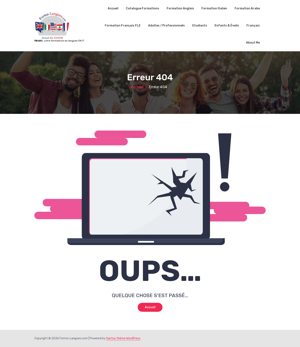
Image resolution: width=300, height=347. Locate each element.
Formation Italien (214, 8)
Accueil (113, 8)
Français (253, 25)
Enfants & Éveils (227, 25)
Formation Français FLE (123, 25)
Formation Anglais (180, 8)
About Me (253, 42)
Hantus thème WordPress (123, 338)
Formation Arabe (247, 8)
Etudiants (199, 25)
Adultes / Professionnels (166, 25)
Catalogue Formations (142, 8)
